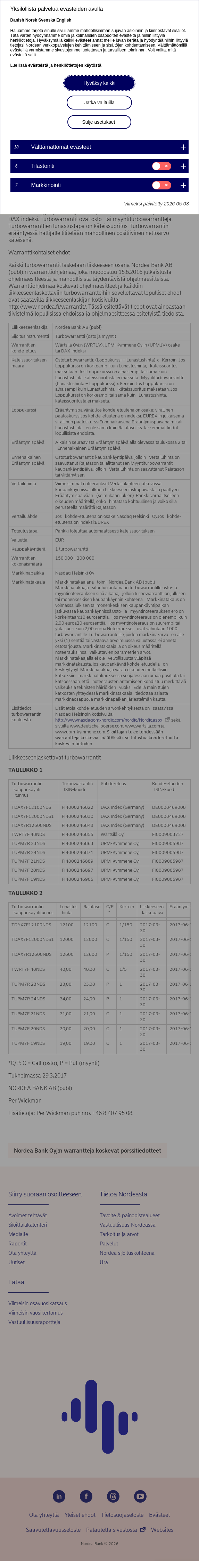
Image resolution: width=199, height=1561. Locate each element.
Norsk (31, 20)
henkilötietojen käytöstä (77, 65)
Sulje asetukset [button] (98, 122)
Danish (17, 20)
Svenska (46, 20)
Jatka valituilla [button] (99, 102)
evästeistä (38, 65)
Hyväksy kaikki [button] (100, 83)
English (63, 20)
